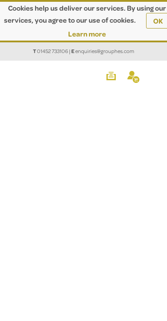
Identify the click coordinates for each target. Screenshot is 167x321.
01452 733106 (52, 51)
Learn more (87, 34)
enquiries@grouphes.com (104, 51)
